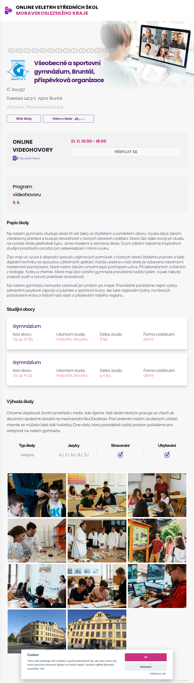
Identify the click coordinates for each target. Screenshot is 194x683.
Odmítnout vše (158, 673)
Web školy (24, 118)
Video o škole (68, 118)
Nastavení (145, 666)
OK (145, 657)
